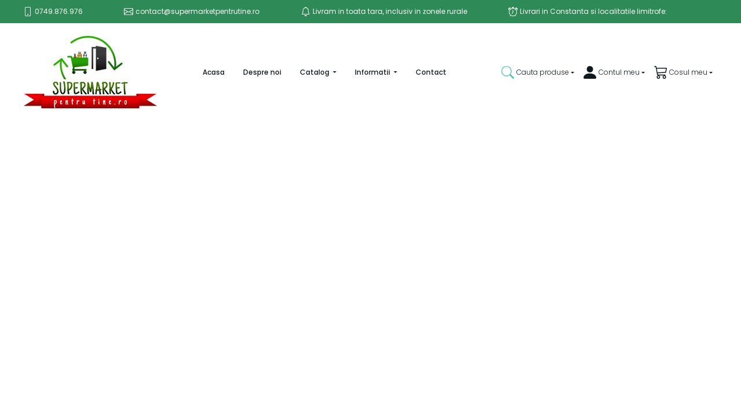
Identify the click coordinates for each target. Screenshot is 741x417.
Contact (431, 72)
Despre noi (262, 72)
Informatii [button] (373, 72)
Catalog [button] (315, 72)
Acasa (221, 72)
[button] (538, 72)
